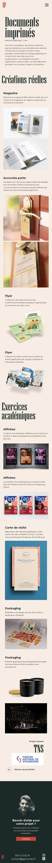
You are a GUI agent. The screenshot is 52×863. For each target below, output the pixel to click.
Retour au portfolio (20, 769)
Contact (26, 839)
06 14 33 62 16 (22, 855)
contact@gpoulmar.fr (23, 859)
